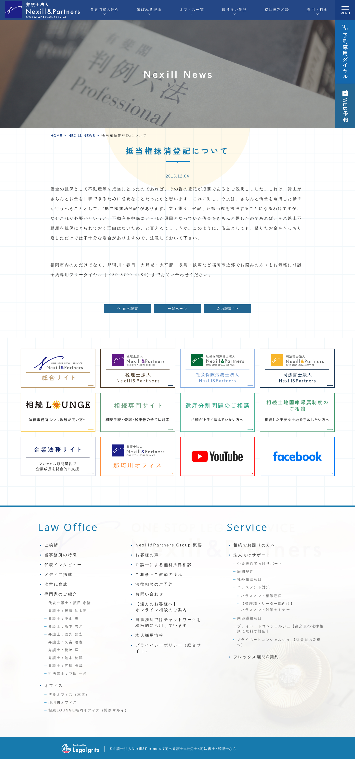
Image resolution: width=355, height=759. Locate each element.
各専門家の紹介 (104, 10)
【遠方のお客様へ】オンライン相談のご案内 (161, 607)
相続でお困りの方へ (254, 545)
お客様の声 (147, 555)
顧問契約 (245, 571)
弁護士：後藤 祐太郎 (67, 611)
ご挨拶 (51, 545)
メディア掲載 (58, 574)
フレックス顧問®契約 (256, 657)
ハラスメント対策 (253, 587)
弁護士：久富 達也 (65, 642)
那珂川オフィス (62, 702)
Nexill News (81, 136)
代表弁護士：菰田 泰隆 (69, 603)
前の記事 (127, 308)
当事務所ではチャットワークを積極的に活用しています (168, 623)
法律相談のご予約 (154, 584)
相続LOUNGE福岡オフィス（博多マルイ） (88, 710)
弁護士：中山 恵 (63, 618)
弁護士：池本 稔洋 (65, 658)
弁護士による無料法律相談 (163, 565)
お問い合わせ (149, 594)
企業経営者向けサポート (260, 564)
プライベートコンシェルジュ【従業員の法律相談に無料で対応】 (280, 628)
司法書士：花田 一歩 (67, 673)
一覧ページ (177, 309)
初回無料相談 (277, 10)
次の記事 (227, 308)
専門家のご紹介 (60, 594)
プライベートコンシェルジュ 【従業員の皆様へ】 (279, 642)
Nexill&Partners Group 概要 (168, 545)
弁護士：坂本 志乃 (65, 626)
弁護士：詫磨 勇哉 (65, 666)
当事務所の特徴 (60, 555)
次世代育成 (56, 584)
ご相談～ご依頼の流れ (159, 574)
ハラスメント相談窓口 (261, 596)
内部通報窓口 (249, 618)
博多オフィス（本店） (69, 694)
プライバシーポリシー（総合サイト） (168, 648)
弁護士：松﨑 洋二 (65, 650)
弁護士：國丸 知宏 (65, 634)
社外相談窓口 (249, 579)
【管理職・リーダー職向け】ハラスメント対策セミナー (267, 607)
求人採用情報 (149, 635)
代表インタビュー (63, 565)
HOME (57, 136)
